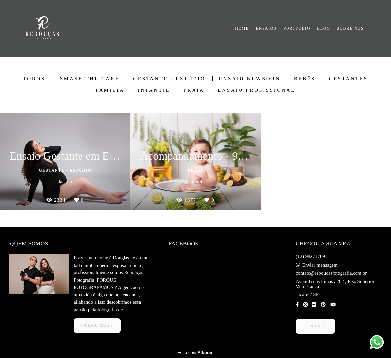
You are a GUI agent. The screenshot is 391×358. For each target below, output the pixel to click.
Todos (34, 78)
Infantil (154, 90)
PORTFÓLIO (297, 28)
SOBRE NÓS (350, 28)
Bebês (304, 78)
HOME (242, 28)
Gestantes (348, 78)
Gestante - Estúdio (169, 78)
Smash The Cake (90, 78)
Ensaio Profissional (256, 90)
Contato (315, 326)
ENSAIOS (266, 28)
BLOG (323, 28)
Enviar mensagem (320, 265)
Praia (194, 90)
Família (110, 90)
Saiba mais (97, 325)
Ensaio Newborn (250, 78)
